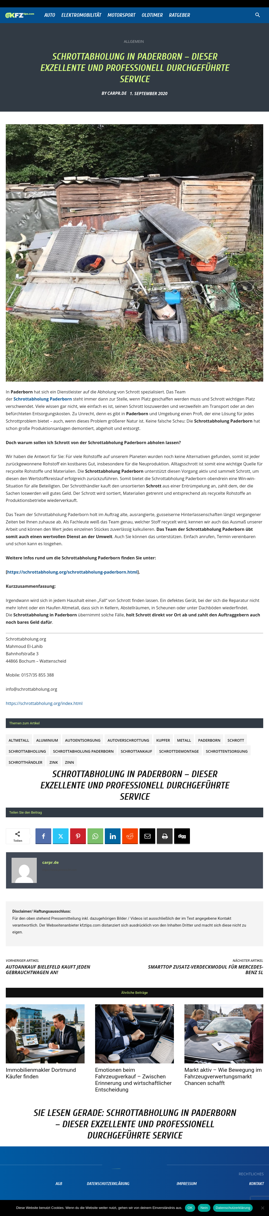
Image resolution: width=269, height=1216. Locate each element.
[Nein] (262, 1207)
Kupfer (163, 740)
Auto (49, 15)
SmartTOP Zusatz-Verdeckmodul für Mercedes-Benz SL (205, 969)
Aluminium (47, 740)
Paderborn (209, 740)
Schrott (235, 740)
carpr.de (117, 93)
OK (190, 1208)
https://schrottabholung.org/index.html (44, 703)
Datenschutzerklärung (233, 1208)
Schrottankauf (136, 751)
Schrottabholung (27, 751)
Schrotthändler (25, 762)
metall (184, 740)
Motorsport (121, 15)
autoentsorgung (83, 740)
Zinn (69, 762)
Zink (53, 762)
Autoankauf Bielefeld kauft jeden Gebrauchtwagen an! (48, 969)
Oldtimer (152, 15)
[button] (257, 15)
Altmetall (19, 740)
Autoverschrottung (128, 740)
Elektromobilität (81, 15)
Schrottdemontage (179, 751)
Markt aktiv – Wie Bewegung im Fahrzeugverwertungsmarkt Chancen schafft (223, 1076)
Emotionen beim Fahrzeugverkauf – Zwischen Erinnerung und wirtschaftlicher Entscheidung (133, 1080)
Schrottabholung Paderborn (83, 751)
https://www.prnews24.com (59, 870)
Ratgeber (179, 15)
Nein (204, 1208)
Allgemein (133, 41)
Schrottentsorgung (227, 751)
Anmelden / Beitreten (58, 4)
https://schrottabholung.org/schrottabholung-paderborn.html (72, 572)
